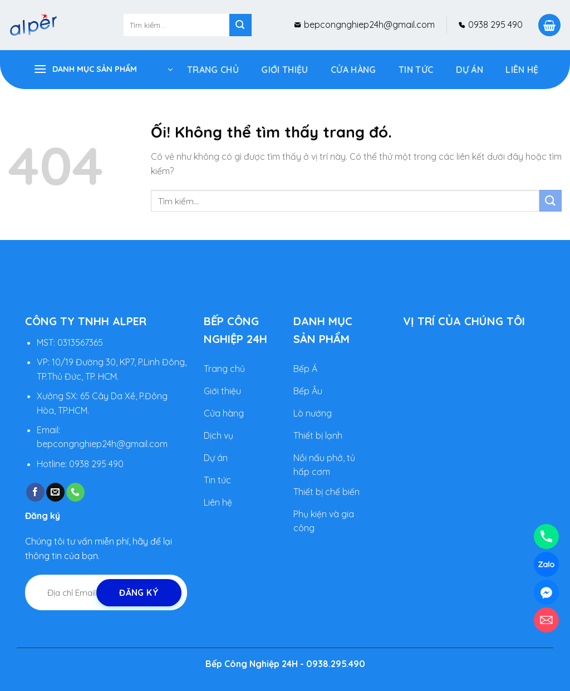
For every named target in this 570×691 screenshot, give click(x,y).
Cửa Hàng (353, 69)
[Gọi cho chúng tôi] (75, 492)
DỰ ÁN (470, 69)
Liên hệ (521, 69)
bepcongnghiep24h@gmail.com (368, 24)
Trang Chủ (213, 69)
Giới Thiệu (284, 69)
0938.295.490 (335, 663)
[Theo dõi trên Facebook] (35, 492)
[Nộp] (240, 25)
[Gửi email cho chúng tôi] (55, 492)
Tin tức (416, 69)
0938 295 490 (494, 24)
